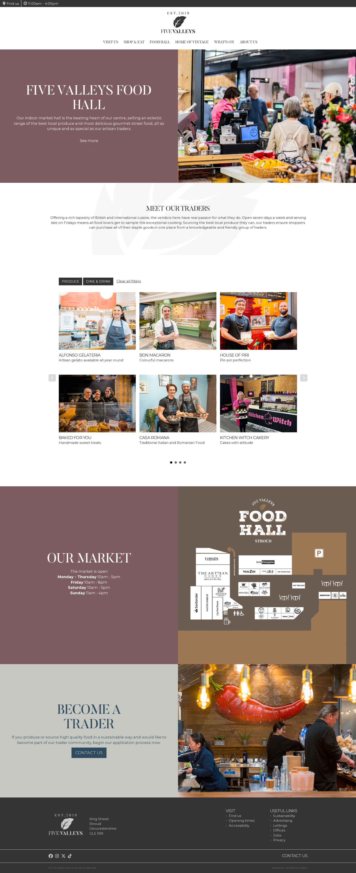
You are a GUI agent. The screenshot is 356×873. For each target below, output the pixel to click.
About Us (248, 42)
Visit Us (110, 42)
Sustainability (284, 816)
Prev (52, 377)
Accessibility (239, 825)
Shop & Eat (134, 42)
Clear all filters (128, 281)
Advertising (282, 820)
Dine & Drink (98, 281)
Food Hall (160, 42)
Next (303, 377)
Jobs (277, 835)
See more (89, 143)
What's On (224, 42)
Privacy (279, 840)
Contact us (89, 752)
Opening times (242, 820)
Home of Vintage (192, 42)
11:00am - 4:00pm (41, 3)
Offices (279, 830)
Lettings (280, 825)
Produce (70, 281)
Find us (10, 3)
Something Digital (296, 867)
